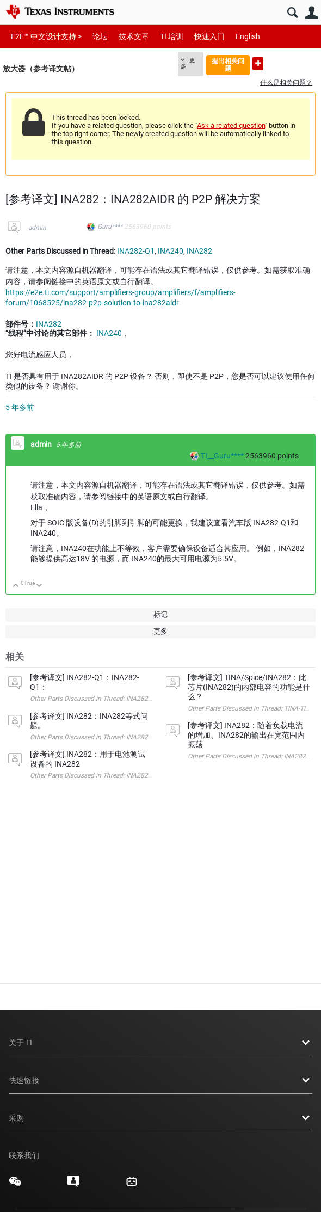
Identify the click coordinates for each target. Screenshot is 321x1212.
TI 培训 (171, 36)
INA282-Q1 (136, 251)
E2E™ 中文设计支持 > (46, 36)
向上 (16, 586)
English (248, 36)
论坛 (100, 36)
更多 (188, 63)
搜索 (292, 12)
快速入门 (209, 36)
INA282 (199, 251)
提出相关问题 (228, 64)
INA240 (170, 251)
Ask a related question (231, 125)
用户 (311, 12)
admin (37, 227)
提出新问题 (257, 63)
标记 (160, 614)
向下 (39, 586)
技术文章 (134, 36)
